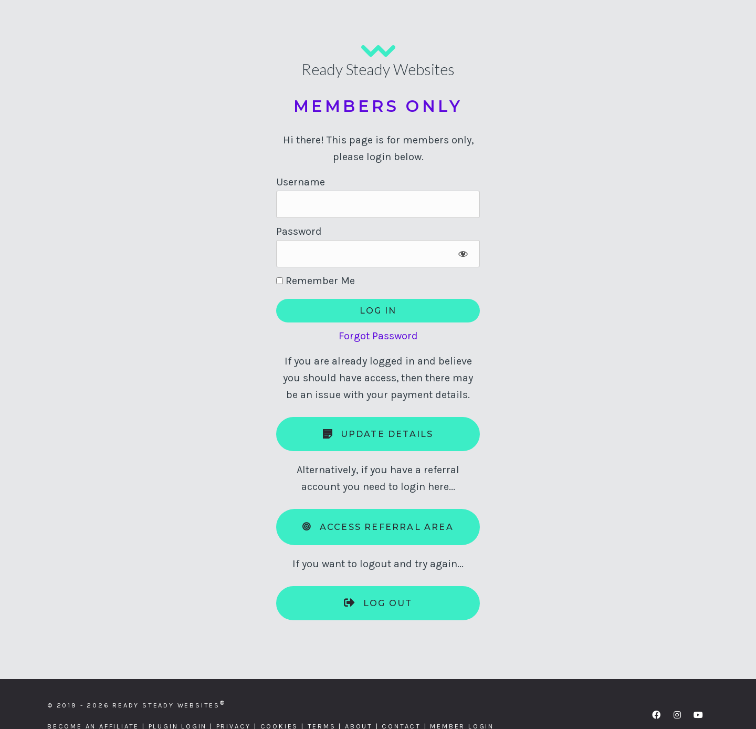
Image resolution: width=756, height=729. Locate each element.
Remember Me (315, 281)
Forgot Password (378, 336)
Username (300, 182)
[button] (656, 714)
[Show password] (463, 253)
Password (299, 231)
